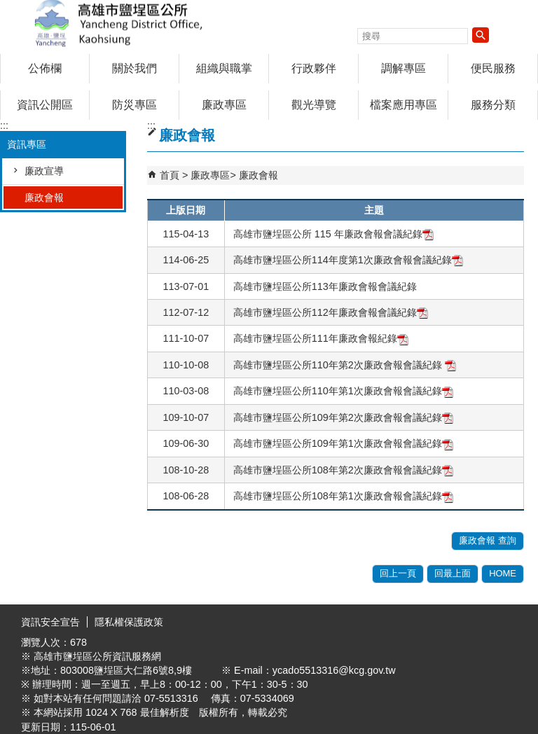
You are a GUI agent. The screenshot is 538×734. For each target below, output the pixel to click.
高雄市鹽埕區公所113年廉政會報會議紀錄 (325, 286)
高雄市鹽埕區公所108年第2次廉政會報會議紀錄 (343, 470)
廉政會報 (44, 197)
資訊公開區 (45, 105)
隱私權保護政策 (129, 622)
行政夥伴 (313, 68)
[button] (480, 35)
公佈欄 (45, 68)
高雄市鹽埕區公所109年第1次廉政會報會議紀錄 (343, 443)
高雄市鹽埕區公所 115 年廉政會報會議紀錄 (333, 234)
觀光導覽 (313, 105)
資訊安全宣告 (50, 622)
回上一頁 (398, 573)
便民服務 (493, 68)
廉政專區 (224, 105)
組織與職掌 (224, 68)
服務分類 (493, 105)
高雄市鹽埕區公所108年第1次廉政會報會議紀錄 (343, 495)
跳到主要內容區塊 (7, 7)
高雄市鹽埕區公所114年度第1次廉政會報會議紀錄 (348, 259)
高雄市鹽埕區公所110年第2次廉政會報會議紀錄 (344, 365)
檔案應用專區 (403, 105)
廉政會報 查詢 (487, 540)
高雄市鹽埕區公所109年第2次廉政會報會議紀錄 (343, 417)
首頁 (169, 175)
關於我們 (134, 68)
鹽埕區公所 (118, 23)
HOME (502, 573)
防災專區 (134, 105)
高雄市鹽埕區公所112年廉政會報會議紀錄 (330, 312)
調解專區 (403, 68)
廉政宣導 (44, 170)
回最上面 (452, 573)
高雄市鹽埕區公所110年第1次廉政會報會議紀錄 (343, 390)
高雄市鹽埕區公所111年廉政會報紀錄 (320, 338)
